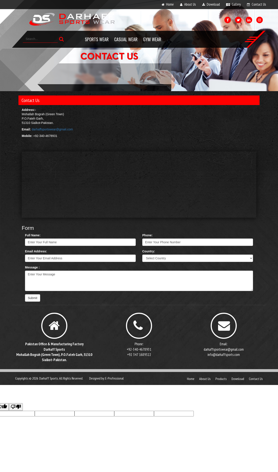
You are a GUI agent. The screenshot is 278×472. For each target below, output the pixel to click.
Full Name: (33, 235)
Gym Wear (152, 39)
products (221, 379)
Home (190, 379)
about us (190, 4)
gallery (236, 4)
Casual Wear (125, 39)
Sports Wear (97, 39)
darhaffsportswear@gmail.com (52, 129)
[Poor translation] (16, 407)
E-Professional (114, 378)
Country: (148, 251)
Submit (32, 298)
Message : (32, 267)
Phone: (147, 235)
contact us (259, 4)
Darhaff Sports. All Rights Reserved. (61, 378)
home (170, 4)
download (213, 4)
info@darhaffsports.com (224, 354)
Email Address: (36, 251)
